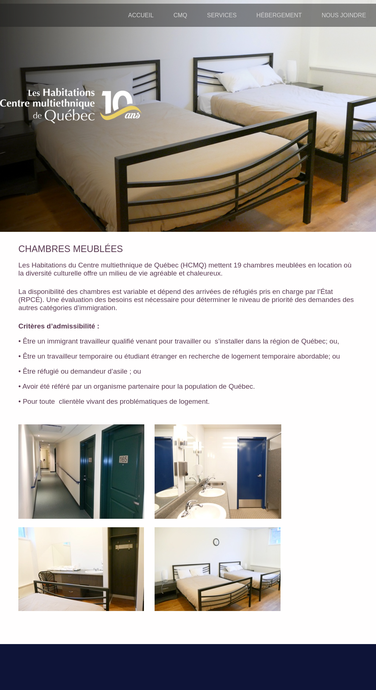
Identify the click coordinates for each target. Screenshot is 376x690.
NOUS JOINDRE (344, 15)
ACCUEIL (140, 15)
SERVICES (222, 15)
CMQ (180, 15)
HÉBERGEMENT (279, 15)
